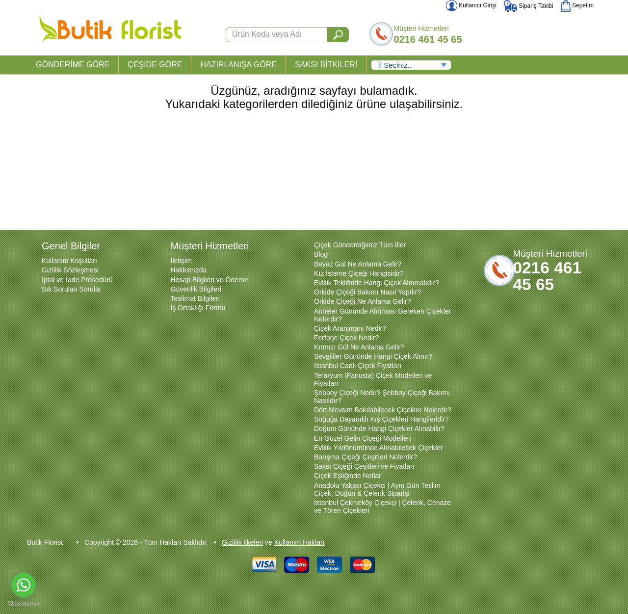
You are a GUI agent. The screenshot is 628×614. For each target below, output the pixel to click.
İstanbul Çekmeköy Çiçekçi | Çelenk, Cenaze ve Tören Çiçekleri (382, 506)
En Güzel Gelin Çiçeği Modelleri (362, 438)
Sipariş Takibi (528, 5)
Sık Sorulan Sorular (71, 289)
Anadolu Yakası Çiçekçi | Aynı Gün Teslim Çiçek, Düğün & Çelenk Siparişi (377, 489)
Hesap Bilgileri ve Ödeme (209, 280)
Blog (321, 254)
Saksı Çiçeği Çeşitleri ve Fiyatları (364, 466)
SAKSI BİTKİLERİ (326, 64)
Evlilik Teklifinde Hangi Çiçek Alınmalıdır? (376, 283)
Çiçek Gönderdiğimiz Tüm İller (360, 245)
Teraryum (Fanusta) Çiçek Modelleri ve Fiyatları (373, 379)
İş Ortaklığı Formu (198, 308)
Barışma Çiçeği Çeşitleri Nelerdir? (365, 457)
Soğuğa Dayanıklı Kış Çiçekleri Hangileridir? (381, 419)
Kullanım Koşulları (69, 261)
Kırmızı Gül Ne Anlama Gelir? (359, 347)
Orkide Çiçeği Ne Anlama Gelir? (362, 301)
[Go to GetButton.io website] (23, 604)
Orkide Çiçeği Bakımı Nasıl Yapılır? (367, 292)
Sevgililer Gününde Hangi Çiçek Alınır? (373, 356)
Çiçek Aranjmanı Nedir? (350, 328)
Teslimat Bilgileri (195, 298)
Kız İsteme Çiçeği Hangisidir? (359, 273)
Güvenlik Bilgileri (196, 289)
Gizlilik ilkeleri (242, 542)
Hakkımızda (189, 270)
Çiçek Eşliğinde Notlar (347, 476)
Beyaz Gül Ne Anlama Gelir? (357, 264)
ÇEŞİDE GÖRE (155, 64)
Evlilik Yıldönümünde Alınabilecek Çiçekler (378, 448)
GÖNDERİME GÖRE (72, 64)
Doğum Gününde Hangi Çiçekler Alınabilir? (379, 428)
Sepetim (577, 5)
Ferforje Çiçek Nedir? (346, 338)
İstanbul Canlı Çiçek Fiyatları (357, 366)
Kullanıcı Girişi (471, 5)
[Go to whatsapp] (23, 585)
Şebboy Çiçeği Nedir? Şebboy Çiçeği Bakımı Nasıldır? (382, 396)
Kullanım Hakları (299, 542)
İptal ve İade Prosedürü (77, 280)
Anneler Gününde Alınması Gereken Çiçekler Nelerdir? (382, 315)
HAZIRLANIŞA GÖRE (238, 64)
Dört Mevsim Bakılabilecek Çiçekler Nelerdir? (382, 410)
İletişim (181, 261)
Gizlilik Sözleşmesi (70, 270)
